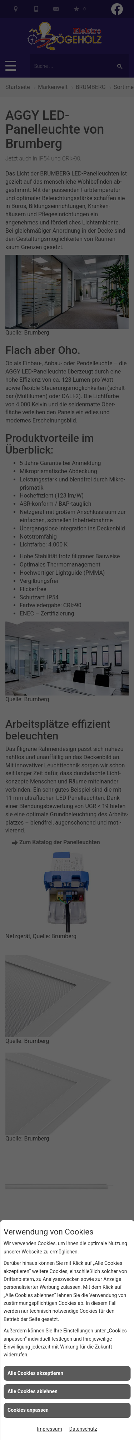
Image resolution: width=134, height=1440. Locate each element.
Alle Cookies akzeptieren (35, 1373)
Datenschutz (83, 1429)
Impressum (49, 1429)
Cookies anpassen (28, 1410)
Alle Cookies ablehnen (33, 1391)
